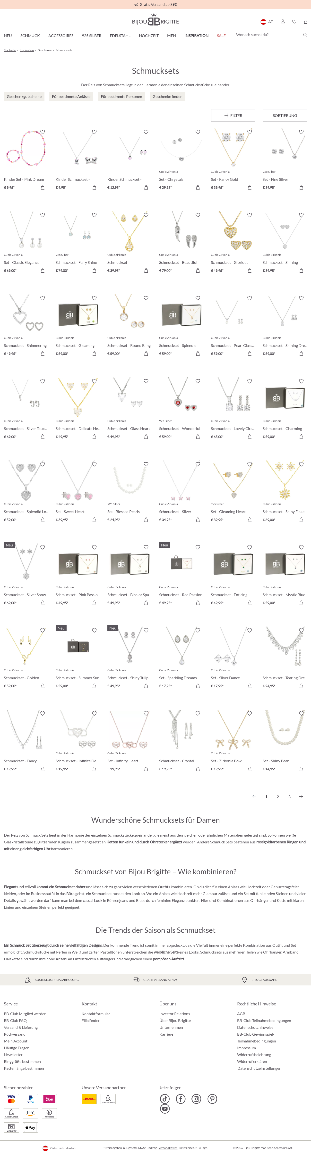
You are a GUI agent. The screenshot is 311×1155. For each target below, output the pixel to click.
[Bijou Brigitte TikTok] (164, 1099)
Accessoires (60, 35)
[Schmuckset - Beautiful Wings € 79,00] (181, 243)
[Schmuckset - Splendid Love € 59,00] (26, 492)
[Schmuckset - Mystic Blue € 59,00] (285, 576)
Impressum (246, 1047)
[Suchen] (305, 35)
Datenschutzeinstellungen (259, 1068)
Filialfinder (91, 1020)
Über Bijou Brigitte (175, 1020)
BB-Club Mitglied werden (25, 1013)
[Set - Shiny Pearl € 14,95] (285, 742)
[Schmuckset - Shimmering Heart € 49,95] (26, 326)
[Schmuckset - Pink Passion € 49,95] (78, 576)
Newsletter (13, 1054)
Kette (281, 900)
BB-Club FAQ (15, 1020)
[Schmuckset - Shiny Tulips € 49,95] (129, 659)
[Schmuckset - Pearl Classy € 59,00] (233, 326)
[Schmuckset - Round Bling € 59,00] (129, 326)
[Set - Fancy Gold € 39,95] (233, 160)
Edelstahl (120, 35)
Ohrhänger (259, 900)
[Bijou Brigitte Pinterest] (212, 1099)
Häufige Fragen (16, 1047)
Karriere (166, 1034)
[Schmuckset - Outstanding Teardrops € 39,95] (129, 243)
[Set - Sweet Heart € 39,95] (78, 492)
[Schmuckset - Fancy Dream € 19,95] (26, 742)
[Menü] (233, 115)
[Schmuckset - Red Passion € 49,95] (181, 576)
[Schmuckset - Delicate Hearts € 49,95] (78, 409)
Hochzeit (149, 35)
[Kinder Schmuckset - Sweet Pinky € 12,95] (129, 160)
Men (171, 35)
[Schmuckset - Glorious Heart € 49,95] (233, 243)
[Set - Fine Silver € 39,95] (285, 160)
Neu (8, 35)
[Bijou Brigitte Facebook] (180, 1099)
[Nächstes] (301, 797)
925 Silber (91, 35)
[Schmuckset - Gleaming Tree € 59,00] (78, 326)
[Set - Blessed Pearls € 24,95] (129, 492)
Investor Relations (174, 1013)
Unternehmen (171, 1027)
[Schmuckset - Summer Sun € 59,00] (78, 659)
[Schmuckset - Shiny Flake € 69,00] (285, 492)
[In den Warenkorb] (42, 187)
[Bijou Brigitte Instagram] (196, 1099)
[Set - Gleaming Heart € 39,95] (233, 492)
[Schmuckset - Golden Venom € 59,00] (26, 659)
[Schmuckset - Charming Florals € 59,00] (285, 409)
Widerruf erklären (252, 1061)
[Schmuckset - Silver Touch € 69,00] (26, 409)
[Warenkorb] (305, 22)
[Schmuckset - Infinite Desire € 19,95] (78, 742)
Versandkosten (168, 1148)
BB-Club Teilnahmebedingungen (264, 1020)
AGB (241, 1013)
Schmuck (30, 35)
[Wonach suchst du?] (270, 34)
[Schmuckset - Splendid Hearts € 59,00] (181, 326)
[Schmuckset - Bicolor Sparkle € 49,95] (129, 576)
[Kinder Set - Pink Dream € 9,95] (26, 160)
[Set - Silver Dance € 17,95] (233, 659)
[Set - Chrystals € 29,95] (181, 160)
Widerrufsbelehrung (254, 1054)
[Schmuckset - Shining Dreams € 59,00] (285, 326)
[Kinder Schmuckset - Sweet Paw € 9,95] (78, 160)
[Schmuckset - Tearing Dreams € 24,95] (285, 659)
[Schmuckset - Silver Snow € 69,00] (26, 576)
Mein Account (15, 1041)
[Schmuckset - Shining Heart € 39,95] (285, 243)
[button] (282, 22)
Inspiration (196, 35)
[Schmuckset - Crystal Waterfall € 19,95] (181, 742)
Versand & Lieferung (21, 1027)
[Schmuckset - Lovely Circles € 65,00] (233, 409)
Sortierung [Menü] (285, 115)
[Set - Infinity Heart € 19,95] (129, 742)
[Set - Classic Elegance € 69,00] (26, 243)
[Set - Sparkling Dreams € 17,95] (181, 659)
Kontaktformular (96, 1013)
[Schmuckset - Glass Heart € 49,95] (129, 409)
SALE (221, 35)
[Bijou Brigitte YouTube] (164, 1109)
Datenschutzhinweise (255, 1027)
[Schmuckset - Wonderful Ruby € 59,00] (181, 409)
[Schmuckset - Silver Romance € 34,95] (181, 492)
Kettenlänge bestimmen (24, 1068)
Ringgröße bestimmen (22, 1061)
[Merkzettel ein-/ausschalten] (42, 132)
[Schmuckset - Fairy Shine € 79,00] (78, 243)
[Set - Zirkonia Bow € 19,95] (233, 742)
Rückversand (15, 1034)
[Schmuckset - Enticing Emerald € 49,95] (233, 576)
